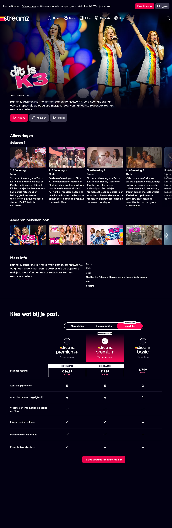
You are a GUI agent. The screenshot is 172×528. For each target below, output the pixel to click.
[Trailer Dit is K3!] (58, 118)
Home (54, 18)
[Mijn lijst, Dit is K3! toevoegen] (39, 118)
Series (70, 18)
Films (85, 18)
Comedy (102, 18)
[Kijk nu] (19, 118)
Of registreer (29, 6)
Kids (119, 18)
